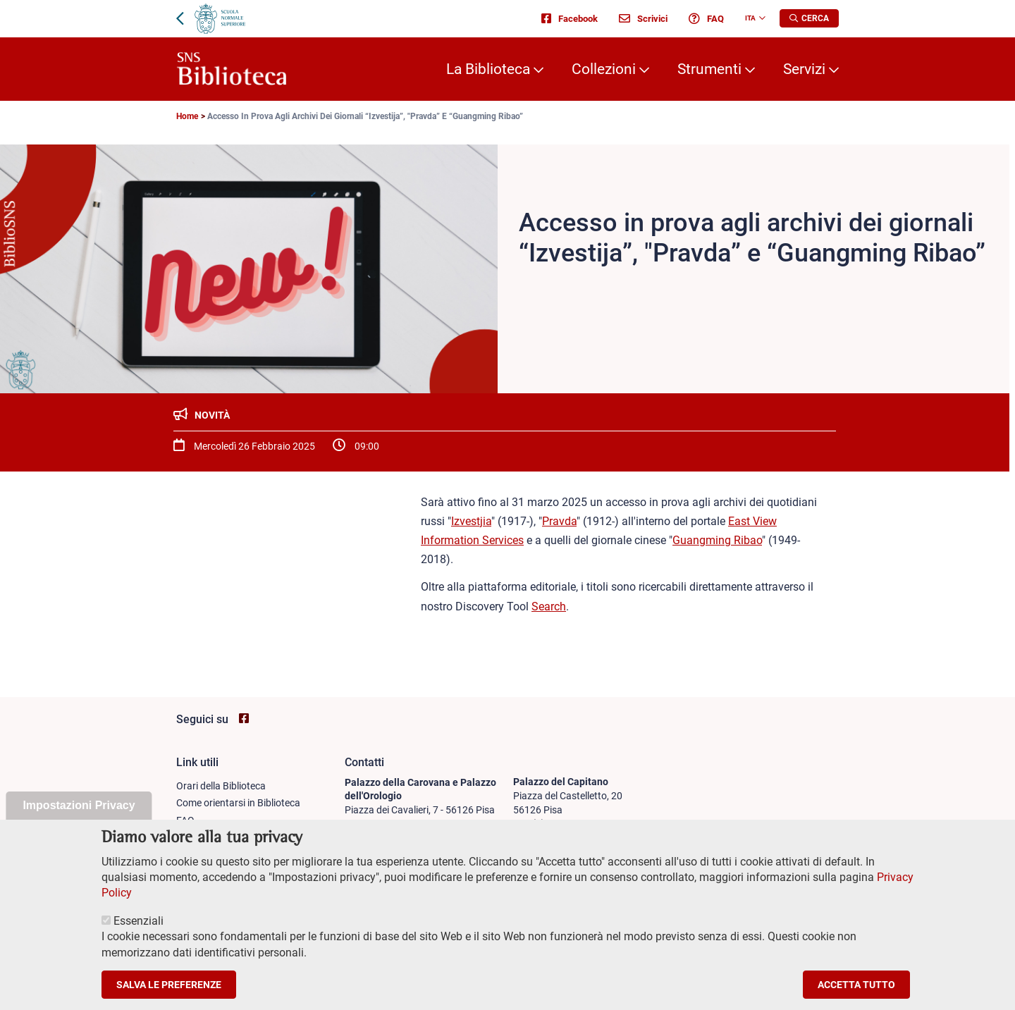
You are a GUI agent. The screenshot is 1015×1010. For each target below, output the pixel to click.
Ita (750, 18)
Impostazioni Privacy (79, 824)
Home (187, 116)
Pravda (559, 521)
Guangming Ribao (717, 540)
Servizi (804, 69)
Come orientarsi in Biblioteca (238, 802)
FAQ (706, 18)
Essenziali (138, 939)
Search (548, 606)
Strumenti (709, 69)
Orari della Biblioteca (221, 786)
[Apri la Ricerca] (809, 18)
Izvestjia (471, 521)
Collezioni (604, 69)
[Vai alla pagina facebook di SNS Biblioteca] (244, 718)
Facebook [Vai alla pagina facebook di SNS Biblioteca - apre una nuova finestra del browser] (569, 18)
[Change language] (760, 18)
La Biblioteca (488, 69)
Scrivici (643, 18)
